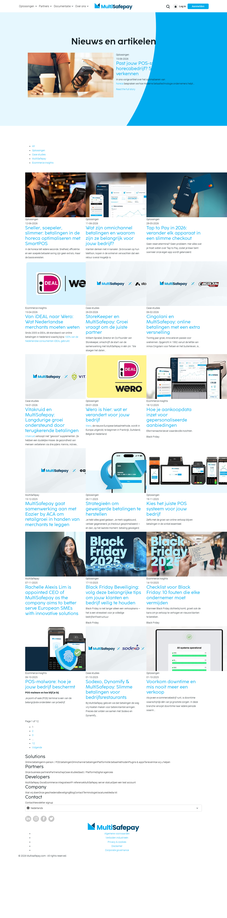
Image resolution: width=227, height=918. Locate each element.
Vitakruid (30, 436)
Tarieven (148, 762)
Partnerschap (57, 772)
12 (33, 743)
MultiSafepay (39, 158)
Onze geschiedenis (48, 792)
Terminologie (90, 792)
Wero (88, 425)
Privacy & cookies (117, 842)
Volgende (37, 747)
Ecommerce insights (42, 162)
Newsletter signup (43, 802)
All (33, 146)
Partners (44, 6)
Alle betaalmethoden (117, 762)
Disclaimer (116, 846)
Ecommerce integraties (57, 782)
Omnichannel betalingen (84, 762)
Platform (102, 762)
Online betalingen (34, 762)
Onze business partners (37, 772)
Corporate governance (117, 850)
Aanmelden (198, 6)
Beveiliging (64, 792)
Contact (79, 792)
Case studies (39, 154)
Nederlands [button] (37, 808)
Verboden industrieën (117, 837)
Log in (182, 6)
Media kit (112, 792)
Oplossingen (26, 6)
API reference (76, 782)
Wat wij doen (32, 792)
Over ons (80, 6)
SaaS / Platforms (87, 772)
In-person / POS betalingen (57, 762)
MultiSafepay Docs (35, 782)
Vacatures (102, 792)
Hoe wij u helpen (161, 762)
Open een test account (124, 782)
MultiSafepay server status (98, 782)
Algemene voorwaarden (117, 833)
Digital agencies (104, 772)
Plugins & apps (136, 762)
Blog (72, 792)
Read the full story (125, 89)
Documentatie (62, 6)
